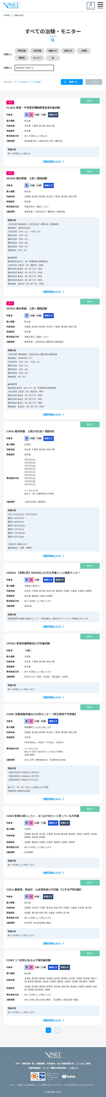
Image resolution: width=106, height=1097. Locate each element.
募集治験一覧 (28, 1063)
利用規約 (51, 1063)
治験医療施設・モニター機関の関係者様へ (47, 1068)
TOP (17, 1063)
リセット (95, 82)
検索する (73, 82)
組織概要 (40, 1063)
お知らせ (74, 1068)
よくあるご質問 (83, 1063)
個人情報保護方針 (65, 1063)
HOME (7, 15)
